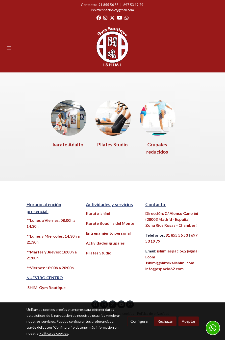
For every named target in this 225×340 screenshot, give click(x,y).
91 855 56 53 (109, 4)
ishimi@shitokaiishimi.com (170, 262)
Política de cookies (53, 333)
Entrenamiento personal (108, 233)
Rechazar (165, 321)
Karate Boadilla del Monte (110, 223)
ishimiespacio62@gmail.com (112, 10)
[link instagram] (105, 17)
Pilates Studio (98, 252)
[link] (113, 47)
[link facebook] (98, 17)
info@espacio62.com (164, 268)
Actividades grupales (105, 243)
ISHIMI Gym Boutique (46, 287)
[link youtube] (119, 17)
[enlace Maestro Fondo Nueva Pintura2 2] (68, 117)
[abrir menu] (9, 47)
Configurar (139, 321)
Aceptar (189, 321)
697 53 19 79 (133, 4)
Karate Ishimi (98, 213)
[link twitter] (112, 17)
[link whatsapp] (127, 17)
